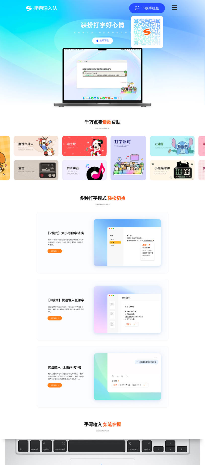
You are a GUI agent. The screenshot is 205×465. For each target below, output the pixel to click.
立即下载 (104, 40)
